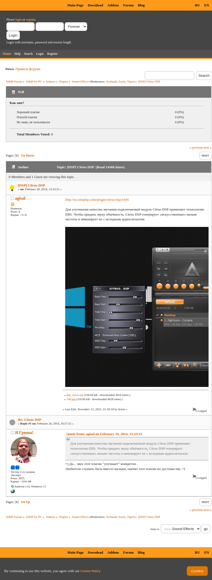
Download (95, 5)
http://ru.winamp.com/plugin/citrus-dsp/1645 (97, 200)
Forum (128, 5)
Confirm (197, 571)
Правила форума (27, 69)
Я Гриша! (24, 432)
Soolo (122, 81)
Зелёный (111, 81)
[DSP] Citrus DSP (31, 185)
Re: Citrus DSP (29, 420)
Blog (141, 5)
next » (207, 147)
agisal (20, 198)
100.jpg (70, 399)
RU (197, 5)
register (30, 19)
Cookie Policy (91, 571)
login (18, 19)
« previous (196, 147)
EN (206, 5)
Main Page (75, 5)
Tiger (130, 81)
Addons (113, 5)
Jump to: (155, 529)
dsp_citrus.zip (74, 394)
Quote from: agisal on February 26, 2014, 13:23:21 (104, 434)
